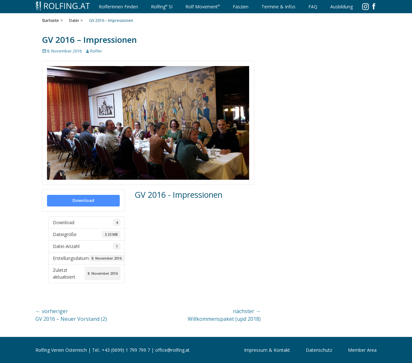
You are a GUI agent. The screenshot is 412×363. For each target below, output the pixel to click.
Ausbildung (341, 7)
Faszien (240, 7)
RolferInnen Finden (118, 7)
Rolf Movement (202, 6)
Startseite (52, 21)
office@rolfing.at (172, 350)
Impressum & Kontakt (267, 350)
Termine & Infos (278, 7)
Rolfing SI (162, 6)
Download (83, 200)
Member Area (362, 350)
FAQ (312, 7)
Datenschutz (319, 350)
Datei (76, 21)
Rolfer (96, 51)
